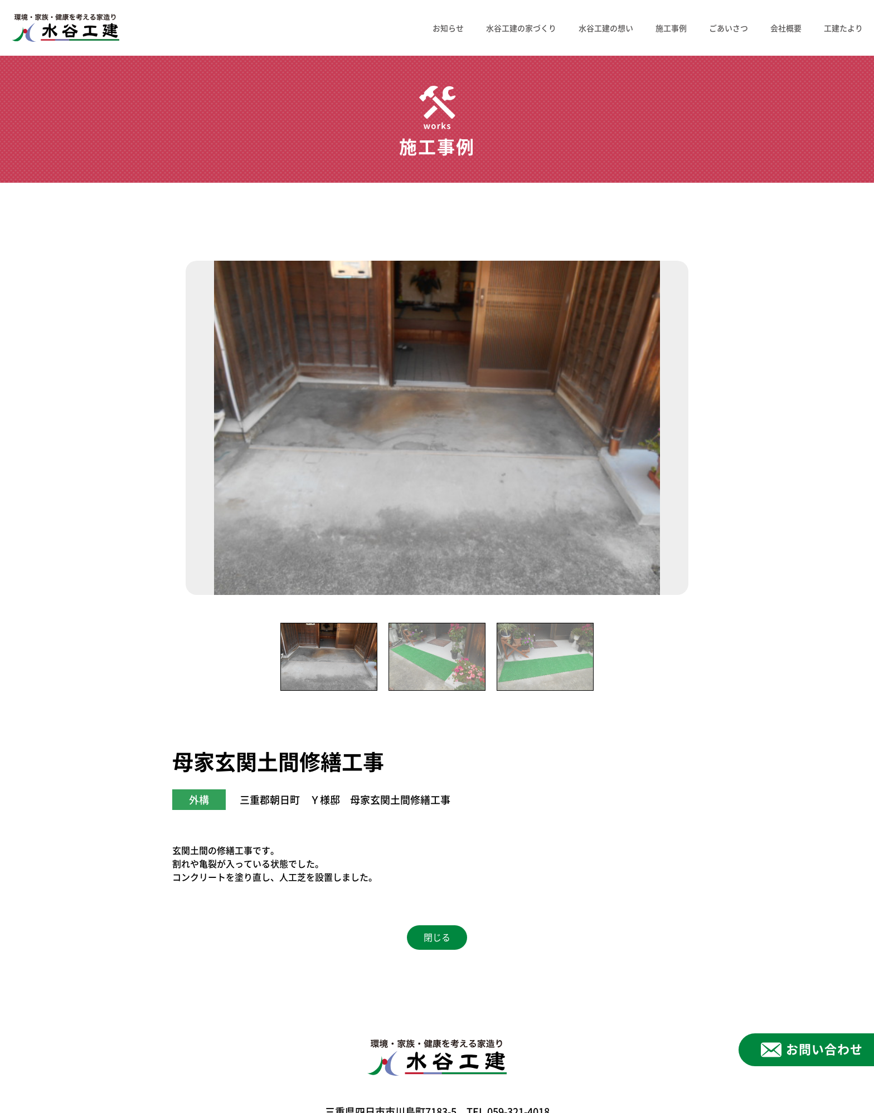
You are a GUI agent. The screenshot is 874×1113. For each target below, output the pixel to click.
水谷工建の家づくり (521, 27)
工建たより (843, 27)
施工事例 (671, 27)
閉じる (437, 937)
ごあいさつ (728, 27)
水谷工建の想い (606, 27)
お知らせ (448, 27)
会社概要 (786, 27)
